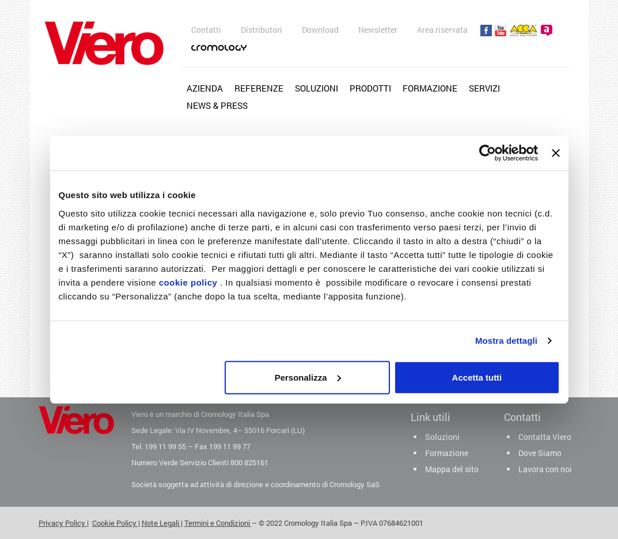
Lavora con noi (545, 469)
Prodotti (370, 88)
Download (320, 29)
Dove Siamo (540, 452)
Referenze (258, 88)
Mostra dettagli (506, 341)
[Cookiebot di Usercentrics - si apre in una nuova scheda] (487, 153)
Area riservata (442, 29)
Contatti (206, 29)
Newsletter (377, 29)
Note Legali (161, 522)
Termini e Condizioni (218, 522)
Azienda (205, 88)
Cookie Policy (115, 522)
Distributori (261, 29)
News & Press (217, 105)
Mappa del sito (452, 469)
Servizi (484, 88)
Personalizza (308, 377)
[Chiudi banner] (556, 153)
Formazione (430, 88)
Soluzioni (316, 88)
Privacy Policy (63, 522)
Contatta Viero (544, 436)
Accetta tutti (477, 377)
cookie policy (188, 282)
